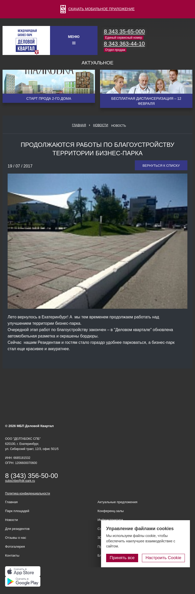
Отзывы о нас (15, 538)
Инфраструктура (110, 520)
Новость (118, 126)
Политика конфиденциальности (27, 493)
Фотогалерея (15, 546)
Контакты (12, 555)
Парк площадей (17, 511)
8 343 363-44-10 (124, 43)
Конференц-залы (111, 511)
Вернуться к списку (161, 165)
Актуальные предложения (117, 502)
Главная (79, 125)
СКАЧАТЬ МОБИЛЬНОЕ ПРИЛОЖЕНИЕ (97, 9)
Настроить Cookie (163, 557)
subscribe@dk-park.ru (20, 481)
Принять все (122, 557)
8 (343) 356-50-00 (31, 475)
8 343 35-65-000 (124, 31)
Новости (100, 125)
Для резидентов (17, 529)
